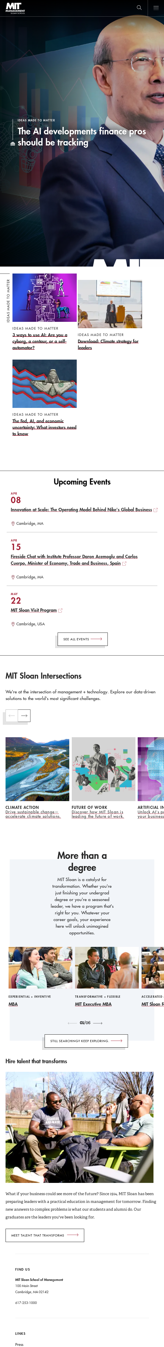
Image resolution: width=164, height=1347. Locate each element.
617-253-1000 (26, 1302)
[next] (24, 715)
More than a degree (82, 861)
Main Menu (156, 8)
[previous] (12, 715)
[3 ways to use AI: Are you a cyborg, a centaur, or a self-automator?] (44, 312)
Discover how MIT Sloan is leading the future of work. (98, 814)
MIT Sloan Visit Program (34, 610)
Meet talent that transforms (37, 1235)
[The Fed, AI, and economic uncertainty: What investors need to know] (44, 398)
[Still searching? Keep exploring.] (86, 1041)
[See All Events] (83, 639)
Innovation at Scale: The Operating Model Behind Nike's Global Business (81, 509)
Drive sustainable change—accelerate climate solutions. (33, 814)
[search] (139, 8)
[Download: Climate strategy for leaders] (110, 315)
